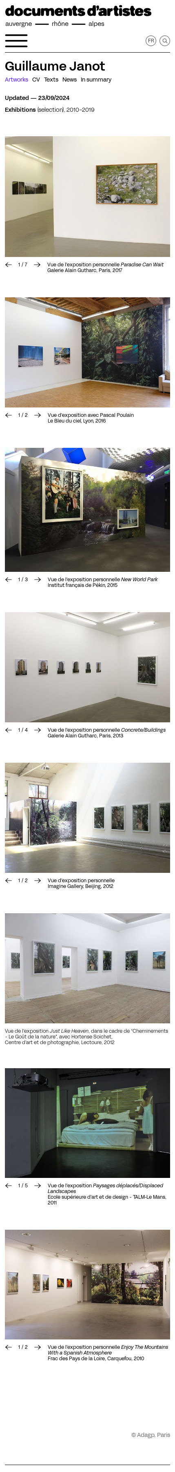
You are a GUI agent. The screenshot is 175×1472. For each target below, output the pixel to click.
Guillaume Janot (55, 66)
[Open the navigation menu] (16, 40)
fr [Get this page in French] (151, 40)
